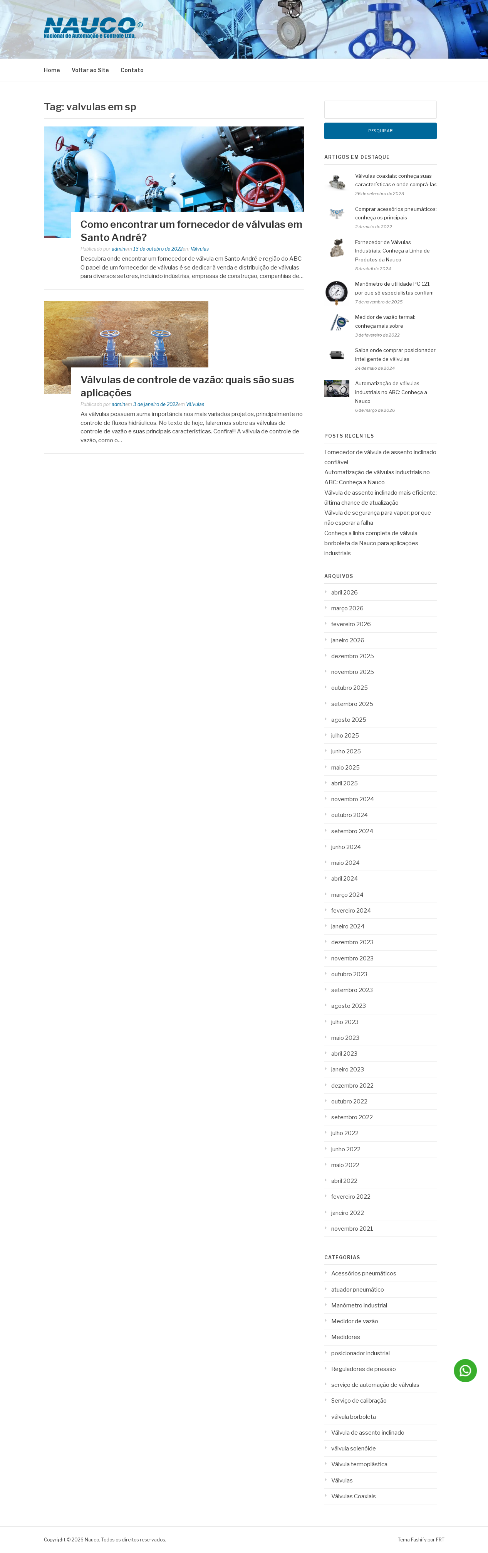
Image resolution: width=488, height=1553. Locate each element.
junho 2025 (346, 751)
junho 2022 (346, 1149)
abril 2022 (344, 1180)
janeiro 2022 (347, 1212)
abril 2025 (344, 783)
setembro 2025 (352, 704)
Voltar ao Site (90, 70)
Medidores (345, 1337)
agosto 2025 (348, 719)
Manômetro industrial (359, 1305)
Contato (132, 70)
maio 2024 (345, 862)
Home (52, 70)
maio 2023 (345, 1037)
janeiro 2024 (347, 926)
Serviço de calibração (359, 1400)
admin (118, 249)
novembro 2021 (352, 1228)
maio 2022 (345, 1165)
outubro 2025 (349, 687)
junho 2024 (346, 847)
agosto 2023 (348, 1005)
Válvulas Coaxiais (353, 1496)
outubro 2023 (349, 974)
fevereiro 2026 (351, 624)
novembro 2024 (352, 799)
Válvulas (200, 249)
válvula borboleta (353, 1416)
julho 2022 (345, 1133)
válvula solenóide (353, 1448)
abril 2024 (344, 878)
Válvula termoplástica (359, 1464)
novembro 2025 (352, 672)
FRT (440, 1540)
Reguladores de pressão (363, 1369)
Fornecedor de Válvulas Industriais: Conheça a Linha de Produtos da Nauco (392, 251)
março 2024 (347, 894)
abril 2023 (344, 1053)
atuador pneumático (357, 1289)
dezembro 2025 (352, 656)
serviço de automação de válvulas (375, 1384)
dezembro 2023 (352, 942)
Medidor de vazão (354, 1321)
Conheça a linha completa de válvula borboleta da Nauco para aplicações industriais (371, 543)
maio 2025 (345, 767)
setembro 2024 (352, 831)
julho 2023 (345, 1022)
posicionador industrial (360, 1353)
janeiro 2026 (347, 640)
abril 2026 (344, 592)
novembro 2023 (352, 958)
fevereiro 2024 (351, 910)
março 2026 (347, 608)
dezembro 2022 (352, 1085)
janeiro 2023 (347, 1069)
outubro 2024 (349, 815)
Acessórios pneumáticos (363, 1273)
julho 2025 (345, 735)
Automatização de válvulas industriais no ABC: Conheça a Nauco (391, 392)
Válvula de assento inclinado (367, 1432)
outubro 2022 (349, 1101)
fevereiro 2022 (351, 1196)
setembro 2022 (352, 1117)
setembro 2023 (352, 990)
